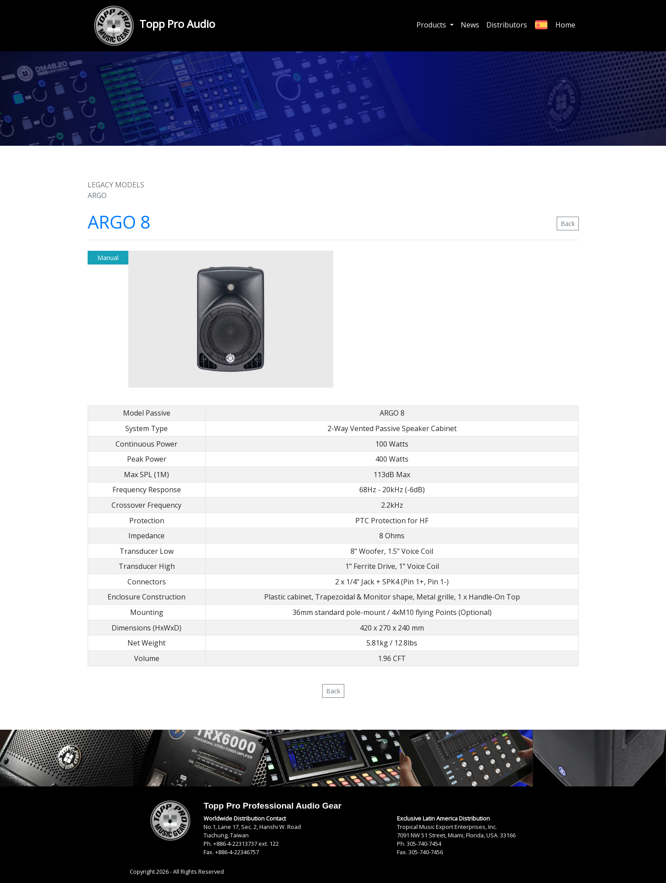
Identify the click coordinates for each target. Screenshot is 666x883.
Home (565, 25)
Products (432, 25)
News (470, 25)
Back (568, 223)
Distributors (506, 25)
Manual (108, 257)
